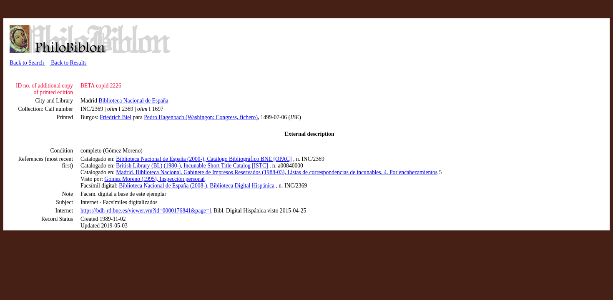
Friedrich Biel (115, 117)
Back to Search (27, 63)
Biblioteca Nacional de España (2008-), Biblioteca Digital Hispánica (196, 185)
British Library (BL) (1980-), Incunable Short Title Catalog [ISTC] (192, 165)
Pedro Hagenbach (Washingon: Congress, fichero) (201, 117)
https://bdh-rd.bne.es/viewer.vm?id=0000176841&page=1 (146, 211)
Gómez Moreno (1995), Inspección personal (154, 179)
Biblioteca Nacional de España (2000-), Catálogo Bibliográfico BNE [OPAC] (203, 159)
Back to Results (68, 63)
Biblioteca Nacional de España (133, 101)
